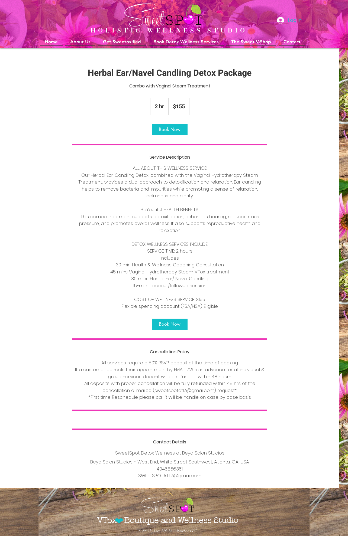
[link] (170, 129)
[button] (186, 42)
